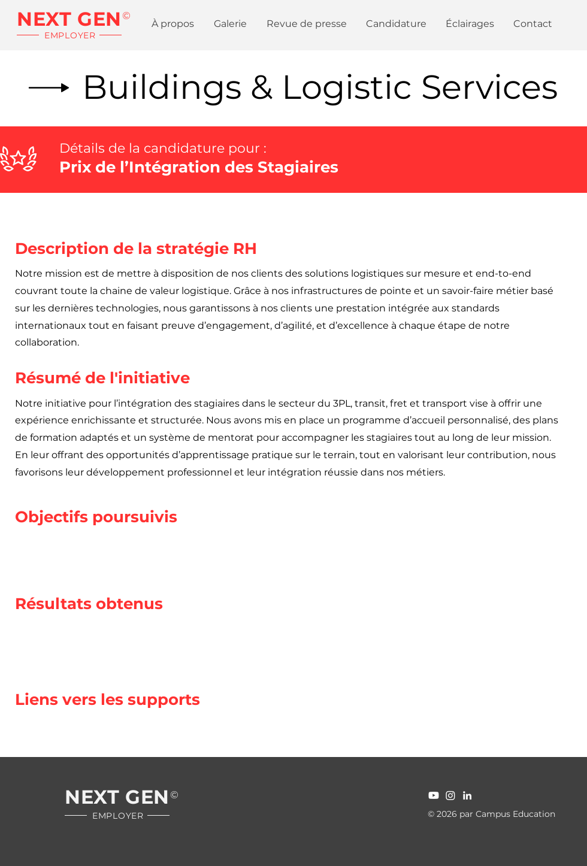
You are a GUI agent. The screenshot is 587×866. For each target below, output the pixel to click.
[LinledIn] (467, 795)
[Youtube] (434, 795)
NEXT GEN (69, 19)
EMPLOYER (70, 35)
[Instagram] (450, 795)
